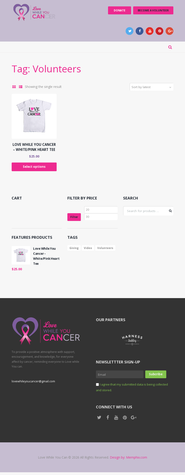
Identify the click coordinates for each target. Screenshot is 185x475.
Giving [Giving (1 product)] (74, 250)
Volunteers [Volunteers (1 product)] (106, 250)
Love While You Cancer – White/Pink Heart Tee (34, 148)
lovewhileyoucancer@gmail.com (33, 384)
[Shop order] (153, 88)
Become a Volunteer (153, 10)
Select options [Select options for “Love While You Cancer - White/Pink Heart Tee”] (34, 168)
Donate (118, 10)
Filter (75, 219)
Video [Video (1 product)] (88, 250)
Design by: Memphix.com (128, 460)
